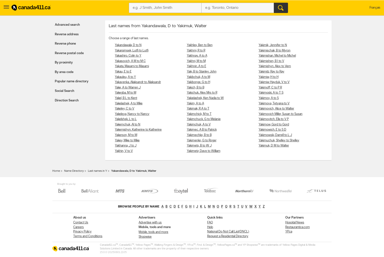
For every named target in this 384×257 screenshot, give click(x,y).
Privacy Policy (82, 231)
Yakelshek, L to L (126, 119)
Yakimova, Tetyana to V (274, 103)
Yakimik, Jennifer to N (273, 45)
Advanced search (67, 24)
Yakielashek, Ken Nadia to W (205, 98)
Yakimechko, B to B (199, 135)
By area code (64, 72)
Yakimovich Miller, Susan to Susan (280, 114)
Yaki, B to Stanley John (201, 71)
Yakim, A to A (195, 103)
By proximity (64, 62)
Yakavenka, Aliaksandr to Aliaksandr (138, 82)
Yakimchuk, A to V (199, 124)
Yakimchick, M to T (199, 114)
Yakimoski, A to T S (271, 92)
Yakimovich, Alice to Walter (276, 108)
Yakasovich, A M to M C (130, 61)
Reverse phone (65, 43)
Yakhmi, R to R (196, 50)
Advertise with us (150, 222)
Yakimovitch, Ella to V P (274, 119)
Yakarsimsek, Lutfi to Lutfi (131, 50)
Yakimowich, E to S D (272, 129)
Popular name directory (71, 81)
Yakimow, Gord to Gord (274, 124)
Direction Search (67, 100)
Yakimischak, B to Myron (274, 50)
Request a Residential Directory (227, 236)
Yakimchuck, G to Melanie (204, 119)
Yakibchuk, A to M (198, 77)
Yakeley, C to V (124, 108)
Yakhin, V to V (124, 151)
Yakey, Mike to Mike (127, 140)
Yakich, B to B (195, 87)
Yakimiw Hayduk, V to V (274, 82)
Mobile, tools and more (153, 232)
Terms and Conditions (87, 236)
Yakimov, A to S (269, 98)
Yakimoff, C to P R (270, 87)
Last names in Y (97, 171)
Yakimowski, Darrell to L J (275, 135)
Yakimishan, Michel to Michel (277, 55)
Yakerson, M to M (126, 135)
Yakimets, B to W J (199, 145)
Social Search (64, 91)
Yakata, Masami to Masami (132, 66)
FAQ (210, 222)
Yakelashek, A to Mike (129, 103)
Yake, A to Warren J (128, 87)
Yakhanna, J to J (125, 145)
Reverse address (67, 34)
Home (56, 171)
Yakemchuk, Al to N (127, 124)
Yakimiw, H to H (268, 77)
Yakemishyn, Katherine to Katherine (138, 129)
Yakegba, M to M (125, 92)
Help (210, 227)
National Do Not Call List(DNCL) (228, 231)
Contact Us (80, 222)
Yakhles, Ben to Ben (200, 45)
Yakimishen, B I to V (271, 61)
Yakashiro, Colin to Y (128, 55)
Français (375, 7)
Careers (78, 227)
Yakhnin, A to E (196, 66)
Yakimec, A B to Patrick (202, 129)
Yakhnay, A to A (197, 55)
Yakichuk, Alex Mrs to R (202, 92)
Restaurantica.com (297, 227)
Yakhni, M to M (196, 61)
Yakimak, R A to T (198, 108)
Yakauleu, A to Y (125, 77)
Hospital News (294, 222)
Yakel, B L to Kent (126, 98)
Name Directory (74, 171)
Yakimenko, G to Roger (201, 140)
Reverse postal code (69, 53)
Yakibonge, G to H (198, 82)
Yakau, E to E (123, 71)
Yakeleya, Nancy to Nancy (132, 114)
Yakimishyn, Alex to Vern (275, 66)
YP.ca (288, 231)
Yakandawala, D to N (128, 45)
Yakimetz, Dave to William (203, 151)
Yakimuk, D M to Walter (274, 145)
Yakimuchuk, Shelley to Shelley (279, 140)
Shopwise (145, 236)
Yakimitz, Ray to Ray (271, 71)
